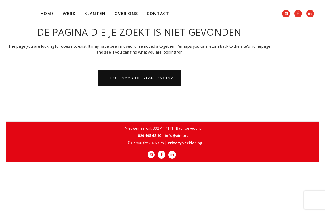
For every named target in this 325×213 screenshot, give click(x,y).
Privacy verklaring (185, 143)
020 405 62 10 (149, 135)
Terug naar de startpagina (139, 77)
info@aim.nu (177, 135)
